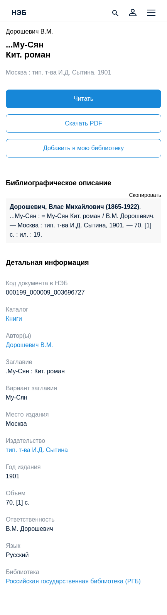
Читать (83, 98)
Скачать (83, 123)
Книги (14, 318)
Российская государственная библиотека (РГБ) (73, 581)
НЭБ (19, 13)
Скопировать (145, 195)
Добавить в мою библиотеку (83, 148)
